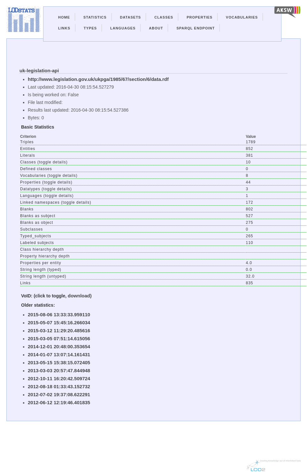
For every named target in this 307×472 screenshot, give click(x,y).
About (156, 28)
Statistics (95, 17)
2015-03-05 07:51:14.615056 (59, 338)
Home (64, 17)
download (79, 295)
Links (64, 28)
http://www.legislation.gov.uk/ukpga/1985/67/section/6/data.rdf (98, 79)
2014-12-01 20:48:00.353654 (59, 346)
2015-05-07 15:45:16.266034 (59, 322)
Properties (199, 17)
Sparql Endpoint (195, 28)
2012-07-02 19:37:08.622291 (59, 394)
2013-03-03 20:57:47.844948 (59, 370)
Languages (122, 28)
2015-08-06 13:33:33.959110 (59, 314)
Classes (163, 17)
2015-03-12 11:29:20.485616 (59, 330)
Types (90, 28)
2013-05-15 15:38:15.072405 (59, 362)
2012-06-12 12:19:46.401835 (59, 402)
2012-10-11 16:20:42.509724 (59, 378)
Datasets (130, 17)
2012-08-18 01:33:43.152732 (59, 386)
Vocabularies (242, 17)
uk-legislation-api (39, 70)
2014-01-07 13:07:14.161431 (59, 354)
